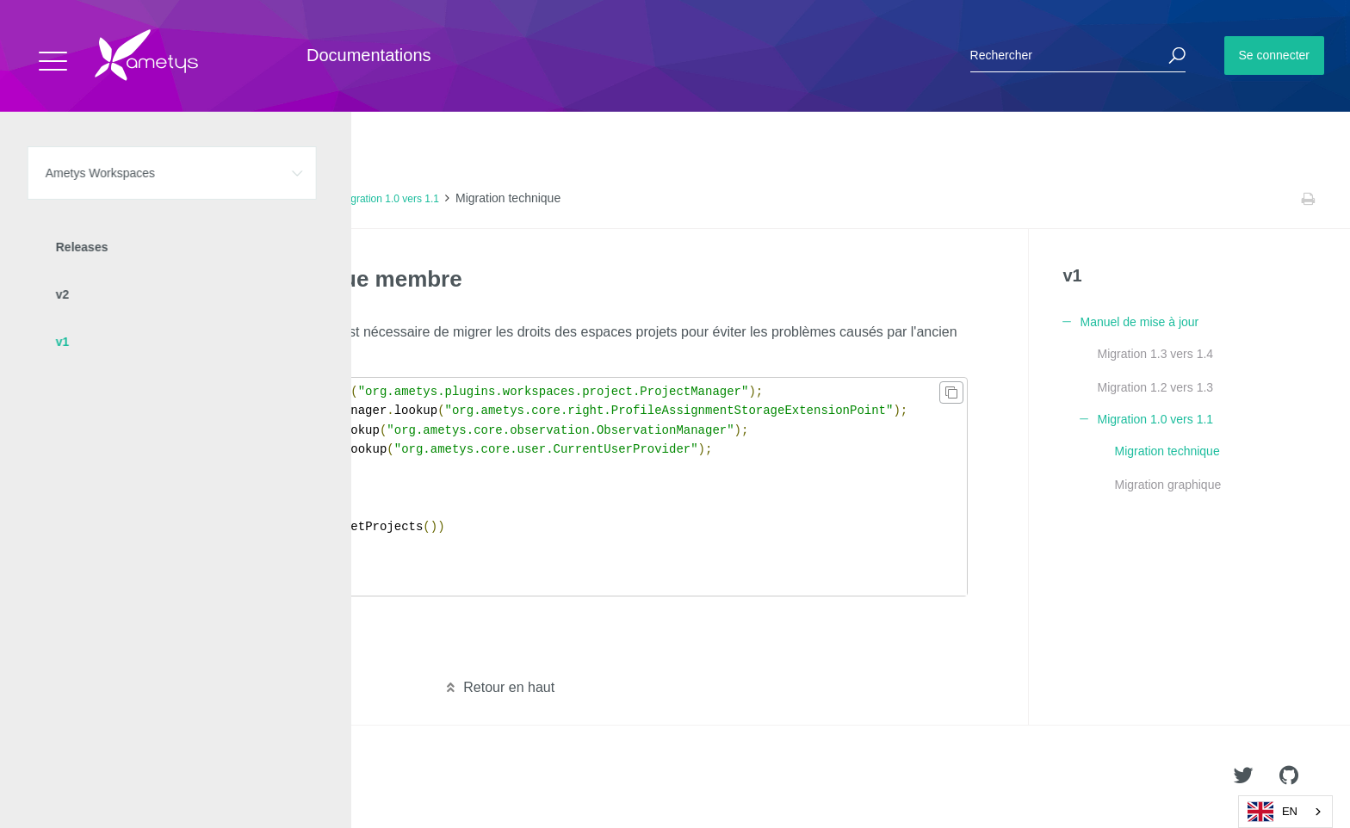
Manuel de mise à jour (273, 199)
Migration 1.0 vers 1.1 (389, 199)
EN (1272, 812)
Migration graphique (1167, 484)
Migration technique (1166, 451)
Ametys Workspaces (131, 199)
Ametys (114, 777)
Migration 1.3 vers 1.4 (1155, 354)
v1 (200, 199)
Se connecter (1274, 55)
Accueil (51, 199)
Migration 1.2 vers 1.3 (1155, 387)
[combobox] (1285, 811)
